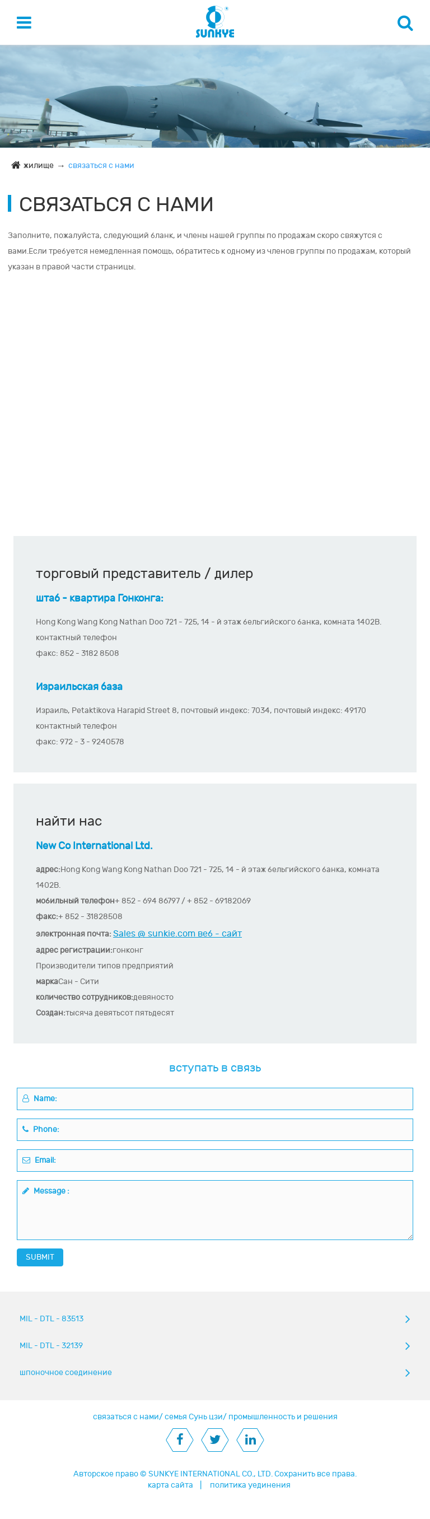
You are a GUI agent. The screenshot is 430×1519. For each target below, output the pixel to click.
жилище (39, 165)
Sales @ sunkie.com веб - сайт (177, 934)
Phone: (40, 1129)
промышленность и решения (283, 1417)
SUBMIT (40, 1257)
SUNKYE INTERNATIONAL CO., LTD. (210, 1474)
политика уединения (250, 1485)
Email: (39, 1160)
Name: (39, 1098)
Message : (45, 1191)
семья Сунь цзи (194, 1417)
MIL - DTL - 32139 (51, 1345)
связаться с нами (101, 165)
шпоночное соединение (66, 1372)
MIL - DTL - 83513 (51, 1319)
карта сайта (170, 1485)
